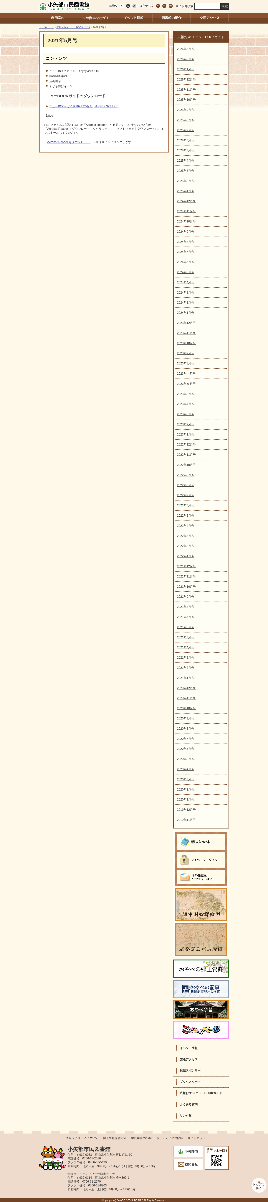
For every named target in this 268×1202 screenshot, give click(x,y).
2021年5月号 (185, 637)
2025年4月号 (185, 160)
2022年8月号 (185, 485)
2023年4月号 (185, 404)
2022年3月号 (185, 536)
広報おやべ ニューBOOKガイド (73, 27)
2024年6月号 (185, 262)
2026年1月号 (185, 69)
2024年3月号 (185, 292)
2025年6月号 (185, 140)
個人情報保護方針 (115, 1138)
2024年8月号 (185, 241)
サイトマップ (196, 1138)
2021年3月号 (185, 657)
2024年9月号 (185, 231)
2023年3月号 (185, 414)
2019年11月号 (186, 819)
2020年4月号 (185, 769)
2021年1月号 (185, 677)
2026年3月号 (185, 49)
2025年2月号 (185, 181)
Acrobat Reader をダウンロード (68, 142)
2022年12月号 (186, 444)
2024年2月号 (185, 302)
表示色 (113, 5)
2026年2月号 (185, 59)
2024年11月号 (186, 211)
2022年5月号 (185, 515)
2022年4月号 (185, 525)
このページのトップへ (259, 1185)
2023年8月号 (185, 363)
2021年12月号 (186, 566)
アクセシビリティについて (80, 1138)
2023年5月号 (185, 394)
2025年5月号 (185, 150)
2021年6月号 (185, 627)
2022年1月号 (185, 556)
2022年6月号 (185, 505)
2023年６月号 (186, 383)
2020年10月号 (186, 708)
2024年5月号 (185, 272)
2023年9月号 (185, 353)
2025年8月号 (185, 120)
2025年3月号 (185, 170)
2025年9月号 (185, 109)
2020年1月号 (185, 799)
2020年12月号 (186, 688)
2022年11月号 (186, 454)
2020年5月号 (185, 759)
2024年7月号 (185, 251)
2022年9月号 (185, 475)
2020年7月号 (185, 738)
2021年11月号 (186, 576)
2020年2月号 (185, 789)
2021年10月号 (186, 586)
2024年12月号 (186, 201)
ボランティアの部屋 (169, 1138)
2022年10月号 (186, 464)
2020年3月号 (185, 779)
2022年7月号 (185, 495)
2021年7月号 (185, 617)
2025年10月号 (186, 99)
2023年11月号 (186, 333)
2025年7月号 (185, 130)
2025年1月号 (185, 191)
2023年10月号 (186, 343)
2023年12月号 (186, 322)
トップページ (46, 27)
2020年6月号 (185, 748)
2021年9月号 (185, 596)
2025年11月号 (186, 89)
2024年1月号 (185, 312)
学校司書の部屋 (141, 1138)
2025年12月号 (186, 79)
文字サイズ (146, 5)
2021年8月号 (185, 606)
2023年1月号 (185, 434)
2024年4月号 (185, 282)
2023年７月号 (186, 373)
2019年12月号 (186, 809)
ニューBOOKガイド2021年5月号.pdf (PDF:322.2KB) (83, 106)
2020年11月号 (186, 698)
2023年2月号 (185, 424)
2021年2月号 (185, 667)
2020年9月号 (185, 718)
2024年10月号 (186, 221)
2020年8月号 (185, 728)
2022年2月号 (185, 546)
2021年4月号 (185, 647)
